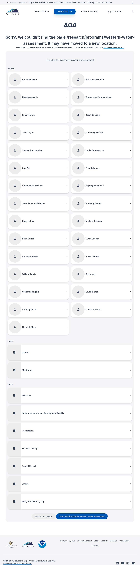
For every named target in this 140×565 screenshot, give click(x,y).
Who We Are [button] (42, 11)
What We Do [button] (65, 11)
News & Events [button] (89, 11)
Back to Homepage (43, 516)
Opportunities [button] (114, 11)
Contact (95, 545)
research (12, 2)
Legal (96, 541)
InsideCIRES (124, 541)
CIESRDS (113, 541)
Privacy (63, 541)
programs (23, 2)
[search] (132, 11)
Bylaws (72, 541)
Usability (104, 541)
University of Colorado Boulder (17, 563)
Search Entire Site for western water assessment (82, 516)
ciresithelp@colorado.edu (114, 47)
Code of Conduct (84, 541)
